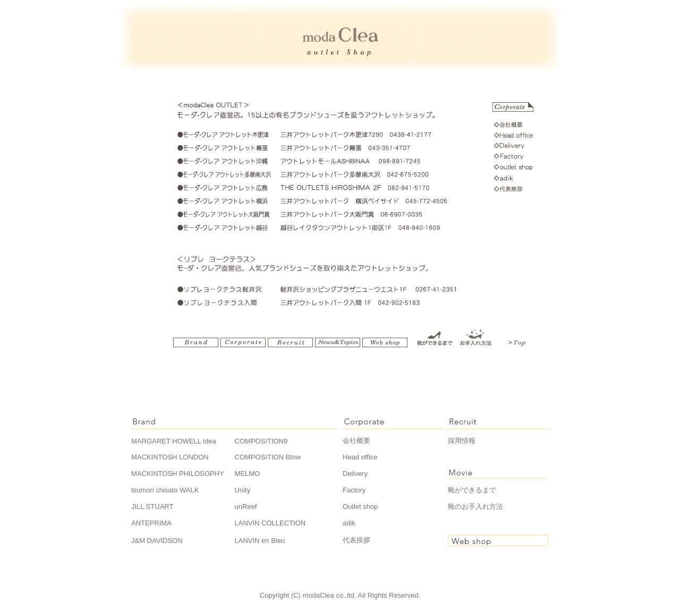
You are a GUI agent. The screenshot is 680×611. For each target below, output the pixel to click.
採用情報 (461, 441)
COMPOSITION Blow (268, 457)
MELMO (247, 474)
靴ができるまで (472, 490)
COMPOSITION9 (261, 441)
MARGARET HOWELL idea (173, 441)
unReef (246, 506)
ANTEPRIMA (151, 523)
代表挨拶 (356, 540)
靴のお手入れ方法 (475, 506)
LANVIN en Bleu (260, 541)
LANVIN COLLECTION (270, 523)
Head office (360, 457)
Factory (354, 490)
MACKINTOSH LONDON (170, 457)
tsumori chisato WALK (165, 490)
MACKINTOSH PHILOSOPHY (177, 474)
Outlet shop (360, 506)
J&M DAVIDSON (157, 541)
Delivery (355, 474)
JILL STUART (152, 506)
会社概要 (356, 441)
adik (349, 523)
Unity (243, 490)
